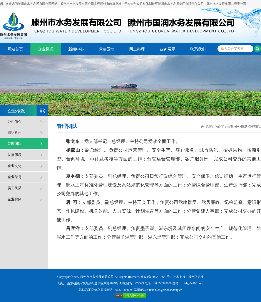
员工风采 (15, 188)
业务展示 (167, 49)
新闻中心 (76, 49)
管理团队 (15, 144)
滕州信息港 (196, 277)
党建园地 (106, 49)
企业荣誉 (15, 177)
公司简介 (15, 121)
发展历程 (15, 155)
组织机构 (15, 132)
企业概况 (46, 49)
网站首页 (15, 49)
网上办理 (137, 49)
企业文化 (15, 166)
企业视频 (15, 199)
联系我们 (198, 49)
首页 (230, 126)
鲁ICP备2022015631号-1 (156, 277)
